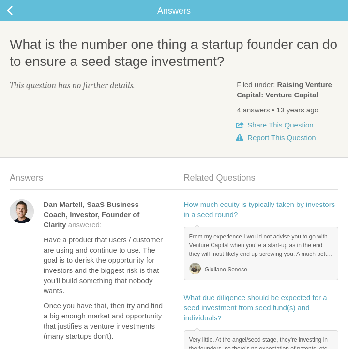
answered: (91, 214)
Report (281, 137)
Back (19, 10)
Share (280, 125)
